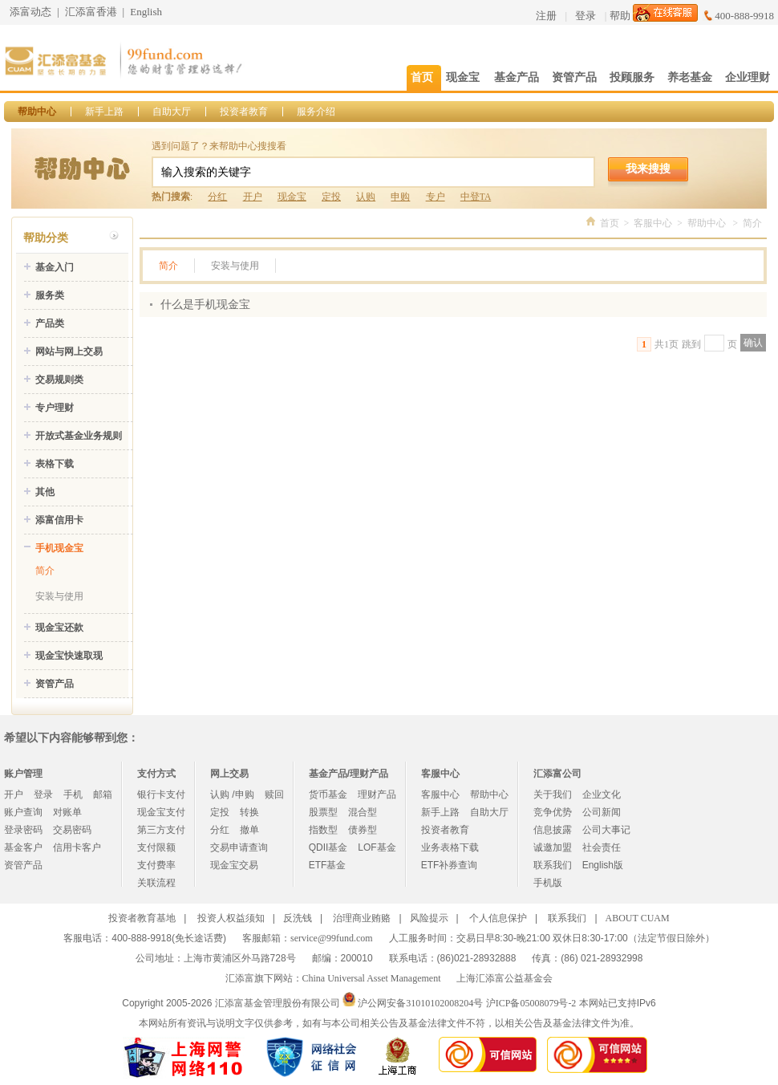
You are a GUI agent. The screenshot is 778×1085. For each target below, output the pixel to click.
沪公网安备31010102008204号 (420, 1003)
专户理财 (54, 407)
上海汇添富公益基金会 (504, 978)
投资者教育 (244, 111)
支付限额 (156, 847)
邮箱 (102, 794)
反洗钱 (297, 918)
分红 (217, 196)
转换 (249, 812)
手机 (73, 794)
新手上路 (104, 111)
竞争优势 (552, 812)
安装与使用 (59, 596)
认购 (365, 196)
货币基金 (328, 794)
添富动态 (30, 12)
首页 (609, 223)
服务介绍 (316, 111)
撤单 (249, 829)
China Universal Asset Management (371, 978)
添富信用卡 (59, 520)
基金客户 (23, 847)
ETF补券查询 (449, 865)
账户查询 (23, 812)
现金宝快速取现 (69, 655)
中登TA (475, 196)
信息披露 (552, 829)
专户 (435, 196)
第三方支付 (161, 829)
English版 (602, 865)
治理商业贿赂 (362, 918)
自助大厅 (171, 111)
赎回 (274, 794)
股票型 (323, 812)
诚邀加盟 (552, 847)
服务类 (49, 295)
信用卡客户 (77, 847)
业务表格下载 (450, 847)
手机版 (547, 882)
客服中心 (653, 223)
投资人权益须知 (231, 918)
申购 (400, 196)
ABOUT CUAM (638, 918)
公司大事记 (606, 829)
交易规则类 (59, 379)
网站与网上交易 (69, 351)
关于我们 (552, 794)
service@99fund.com (331, 938)
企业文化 (601, 794)
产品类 (49, 323)
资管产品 (54, 684)
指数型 (323, 829)
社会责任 (601, 847)
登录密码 (23, 829)
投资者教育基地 (142, 918)
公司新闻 (601, 812)
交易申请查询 (239, 847)
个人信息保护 (498, 918)
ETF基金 (327, 865)
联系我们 (552, 865)
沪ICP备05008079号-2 (531, 1003)
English (146, 12)
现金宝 (292, 196)
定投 (331, 196)
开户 (252, 196)
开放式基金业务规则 (78, 436)
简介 (45, 570)
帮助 (620, 16)
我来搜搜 (648, 168)
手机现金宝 (59, 548)
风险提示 (429, 918)
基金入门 (54, 267)
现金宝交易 (234, 865)
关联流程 (156, 882)
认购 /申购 (232, 794)
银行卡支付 (161, 794)
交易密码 (72, 829)
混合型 (362, 812)
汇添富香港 (91, 12)
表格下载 (54, 464)
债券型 (362, 829)
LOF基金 (376, 847)
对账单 (67, 812)
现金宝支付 (161, 812)
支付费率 (156, 865)
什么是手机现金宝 (205, 305)
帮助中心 (37, 111)
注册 (546, 16)
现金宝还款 (59, 627)
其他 (45, 492)
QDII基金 (328, 847)
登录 (585, 16)
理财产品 (377, 794)
